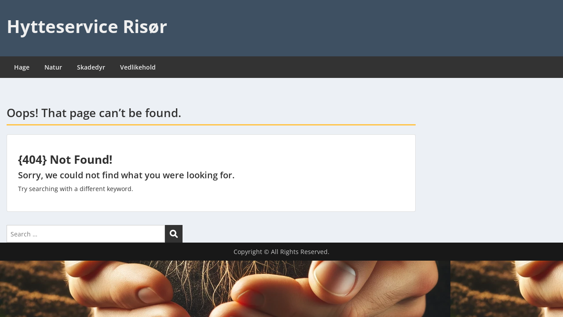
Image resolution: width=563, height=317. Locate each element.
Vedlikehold (138, 67)
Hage (21, 67)
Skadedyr (91, 67)
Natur (53, 67)
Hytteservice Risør (87, 26)
